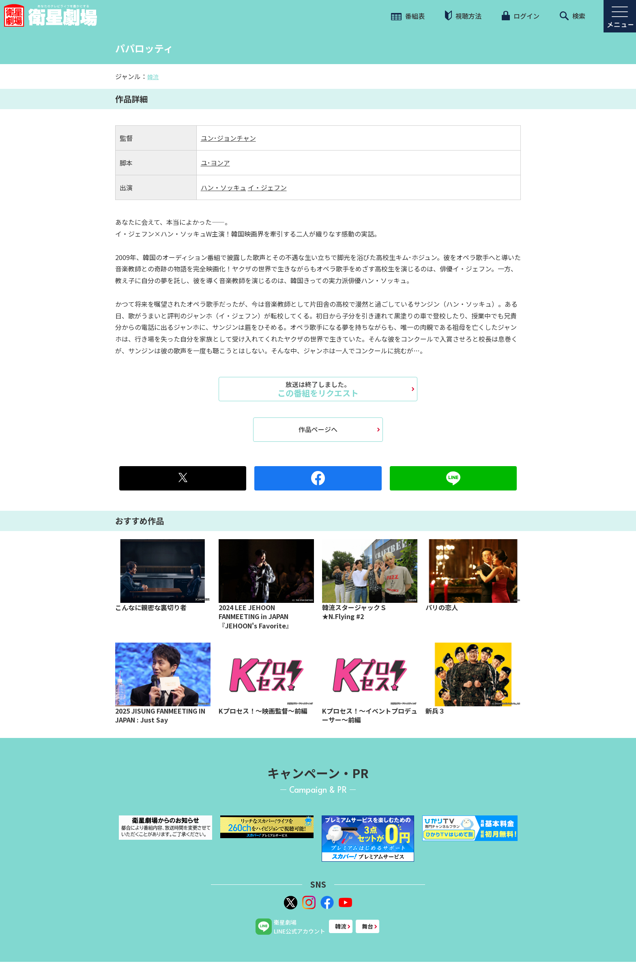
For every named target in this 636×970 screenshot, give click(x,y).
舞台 (367, 926)
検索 (572, 16)
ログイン (520, 16)
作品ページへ (318, 429)
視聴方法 (463, 16)
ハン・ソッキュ (223, 187)
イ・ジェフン (267, 187)
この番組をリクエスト (318, 389)
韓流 (153, 77)
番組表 (408, 16)
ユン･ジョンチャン (228, 138)
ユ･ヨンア (215, 163)
